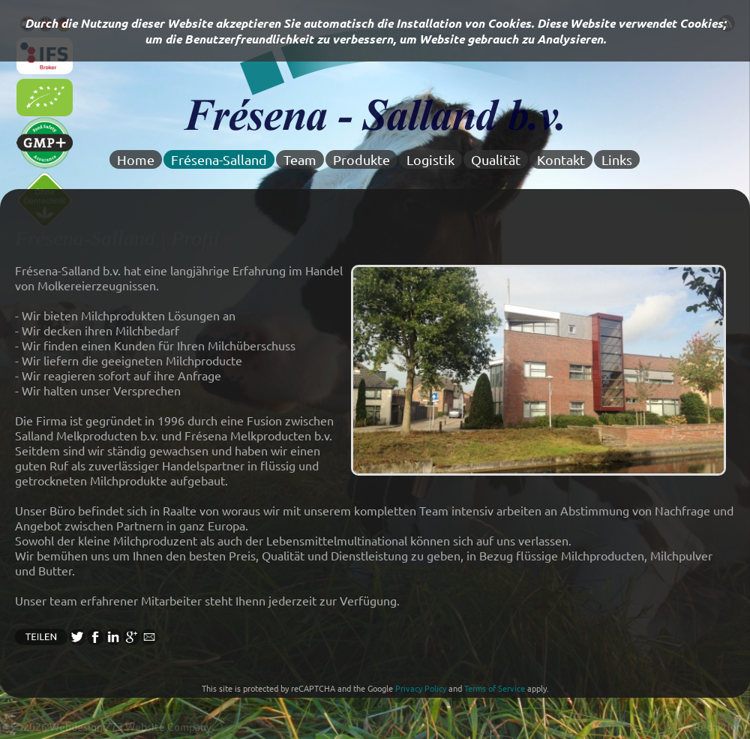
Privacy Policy (420, 688)
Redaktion (718, 726)
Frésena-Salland (219, 159)
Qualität (495, 159)
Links (617, 159)
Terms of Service (494, 688)
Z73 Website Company (158, 726)
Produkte (361, 159)
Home (135, 159)
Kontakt (561, 159)
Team (300, 159)
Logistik (430, 159)
